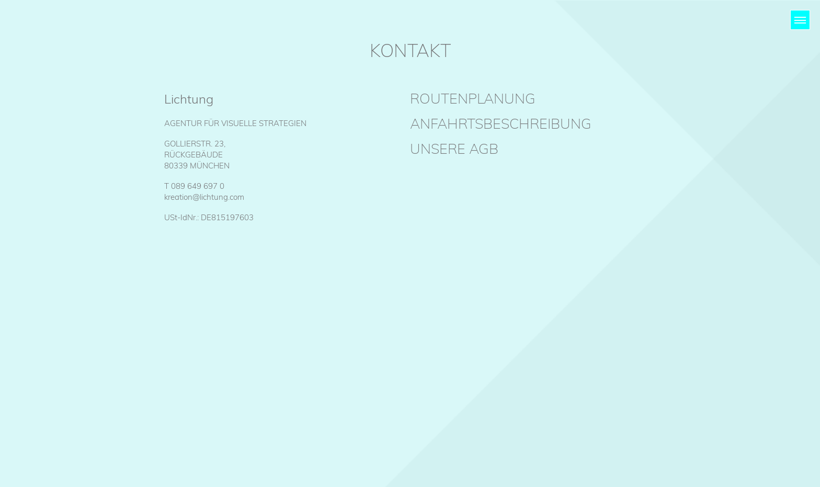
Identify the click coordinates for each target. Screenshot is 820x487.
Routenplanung (473, 98)
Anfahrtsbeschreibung (500, 123)
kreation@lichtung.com (204, 197)
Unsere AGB (454, 148)
